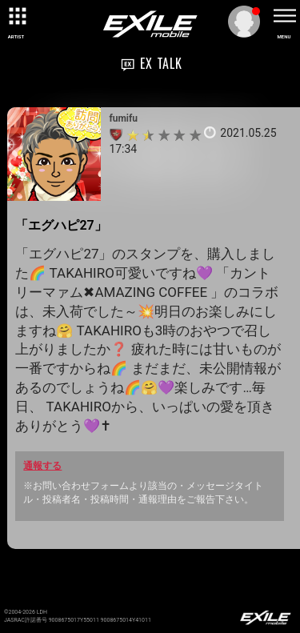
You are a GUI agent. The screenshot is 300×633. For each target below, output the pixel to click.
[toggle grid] (16, 16)
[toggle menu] (284, 16)
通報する (42, 465)
